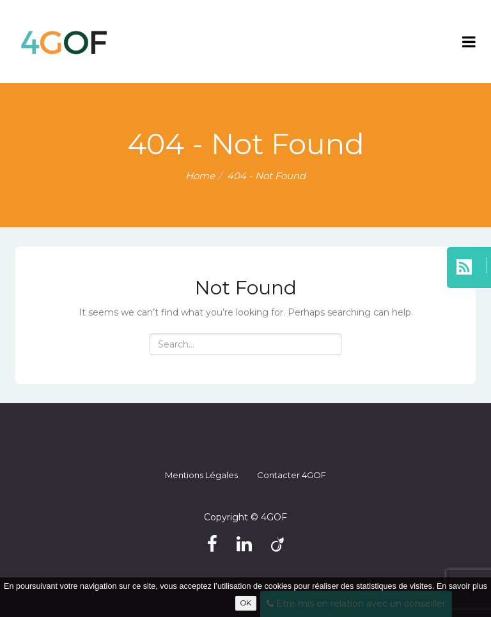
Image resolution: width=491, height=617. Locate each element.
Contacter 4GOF (291, 475)
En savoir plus (462, 586)
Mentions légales (201, 475)
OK (245, 602)
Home (200, 176)
